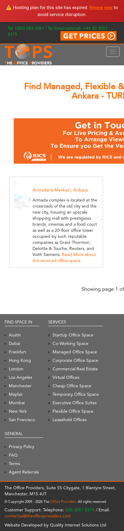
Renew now (101, 7)
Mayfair (16, 394)
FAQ (13, 455)
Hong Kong (20, 360)
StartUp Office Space (73, 335)
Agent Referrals (24, 472)
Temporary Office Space (76, 394)
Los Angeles (20, 377)
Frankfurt (17, 351)
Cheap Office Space (72, 385)
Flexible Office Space (73, 411)
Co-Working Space (70, 343)
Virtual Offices (66, 377)
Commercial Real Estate (75, 368)
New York (18, 411)
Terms (14, 463)
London (16, 368)
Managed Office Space (75, 351)
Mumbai (17, 402)
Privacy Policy (21, 446)
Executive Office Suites (75, 402)
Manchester (20, 385)
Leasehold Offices (70, 419)
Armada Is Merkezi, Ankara (60, 190)
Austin (15, 335)
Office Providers (63, 502)
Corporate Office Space (75, 360)
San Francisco (22, 419)
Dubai (14, 343)
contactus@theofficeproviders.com (38, 515)
